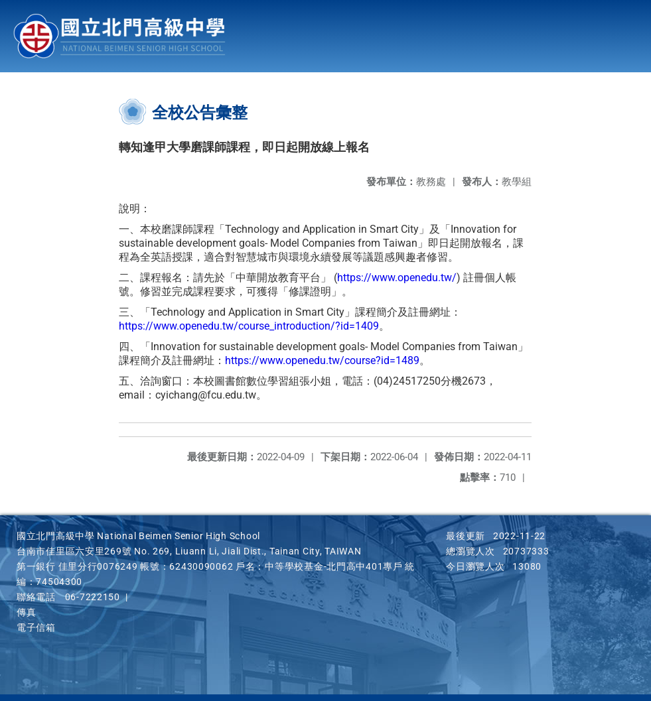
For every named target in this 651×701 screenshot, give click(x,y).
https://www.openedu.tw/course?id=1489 (322, 360)
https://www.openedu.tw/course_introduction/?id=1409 (249, 326)
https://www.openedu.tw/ (397, 277)
